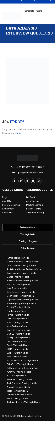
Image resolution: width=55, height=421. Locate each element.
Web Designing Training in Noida (21, 303)
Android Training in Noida (18, 387)
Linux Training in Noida (17, 341)
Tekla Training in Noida (17, 391)
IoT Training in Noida (16, 376)
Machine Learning (34, 205)
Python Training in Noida (18, 258)
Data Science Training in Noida (21, 292)
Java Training (32, 201)
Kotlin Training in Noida (17, 322)
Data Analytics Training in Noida (21, 265)
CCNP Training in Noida (17, 353)
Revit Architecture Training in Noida (23, 402)
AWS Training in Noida (17, 357)
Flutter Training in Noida (18, 315)
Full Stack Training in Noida (19, 284)
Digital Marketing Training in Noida (22, 300)
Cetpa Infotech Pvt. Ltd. (30, 416)
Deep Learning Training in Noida (21, 273)
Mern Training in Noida (17, 326)
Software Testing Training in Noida (23, 368)
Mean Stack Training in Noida (20, 296)
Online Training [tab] (27, 248)
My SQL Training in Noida (18, 338)
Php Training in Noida (16, 311)
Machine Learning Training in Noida (23, 261)
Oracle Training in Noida (18, 345)
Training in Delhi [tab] (27, 234)
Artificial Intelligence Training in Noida (24, 269)
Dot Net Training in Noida (18, 307)
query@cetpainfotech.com (30, 172)
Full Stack (30, 197)
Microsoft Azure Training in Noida (22, 360)
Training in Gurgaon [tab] (27, 241)
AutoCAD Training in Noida (19, 372)
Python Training (33, 209)
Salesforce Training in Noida (20, 364)
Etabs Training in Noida (17, 398)
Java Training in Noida (17, 288)
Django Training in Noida (18, 277)
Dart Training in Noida (17, 319)
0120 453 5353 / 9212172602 (30, 167)
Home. (18, 133)
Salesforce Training (35, 212)
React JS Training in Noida (19, 330)
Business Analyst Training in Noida (22, 280)
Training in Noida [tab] (27, 227)
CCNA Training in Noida (17, 349)
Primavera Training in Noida (19, 395)
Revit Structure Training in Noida (22, 383)
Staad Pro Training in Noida (19, 379)
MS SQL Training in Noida (18, 334)
